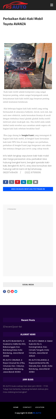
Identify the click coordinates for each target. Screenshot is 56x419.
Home (15, 407)
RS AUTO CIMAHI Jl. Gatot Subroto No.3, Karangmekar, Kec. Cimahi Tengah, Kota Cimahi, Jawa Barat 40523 (40, 348)
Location (39, 407)
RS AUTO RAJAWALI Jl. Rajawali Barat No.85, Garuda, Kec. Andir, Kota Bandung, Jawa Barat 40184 (40, 366)
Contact (27, 407)
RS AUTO (37, 413)
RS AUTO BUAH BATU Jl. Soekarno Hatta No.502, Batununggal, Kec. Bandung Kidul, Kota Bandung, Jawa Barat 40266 (14, 348)
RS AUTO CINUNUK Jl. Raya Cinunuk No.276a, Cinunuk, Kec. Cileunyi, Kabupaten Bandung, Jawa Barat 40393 (14, 366)
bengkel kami (28, 135)
